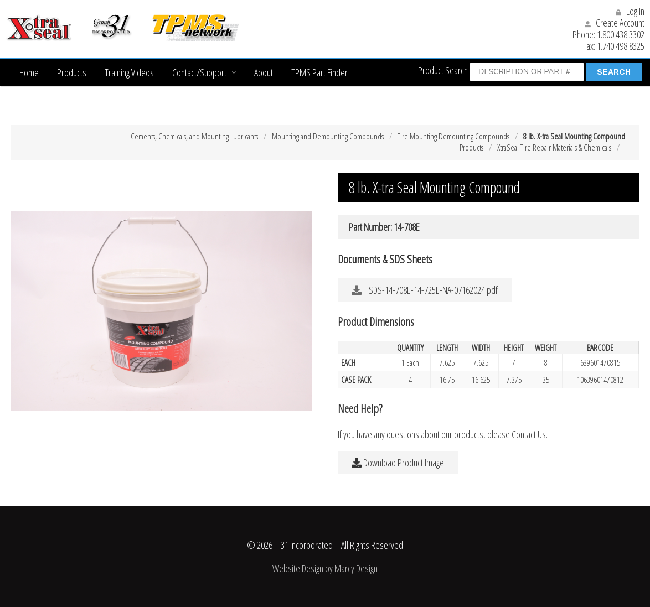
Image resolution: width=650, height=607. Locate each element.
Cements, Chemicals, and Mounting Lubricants (194, 136)
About (263, 72)
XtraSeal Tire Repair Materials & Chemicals (554, 147)
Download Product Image (398, 462)
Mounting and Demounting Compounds (328, 136)
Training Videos (129, 72)
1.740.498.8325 (620, 46)
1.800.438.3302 (620, 34)
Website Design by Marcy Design (325, 568)
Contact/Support (199, 72)
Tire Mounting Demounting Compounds (453, 136)
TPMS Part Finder (319, 72)
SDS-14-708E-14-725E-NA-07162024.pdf (425, 290)
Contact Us (529, 434)
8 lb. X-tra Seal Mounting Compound (574, 136)
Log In (630, 11)
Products (71, 72)
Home (29, 72)
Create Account (614, 22)
